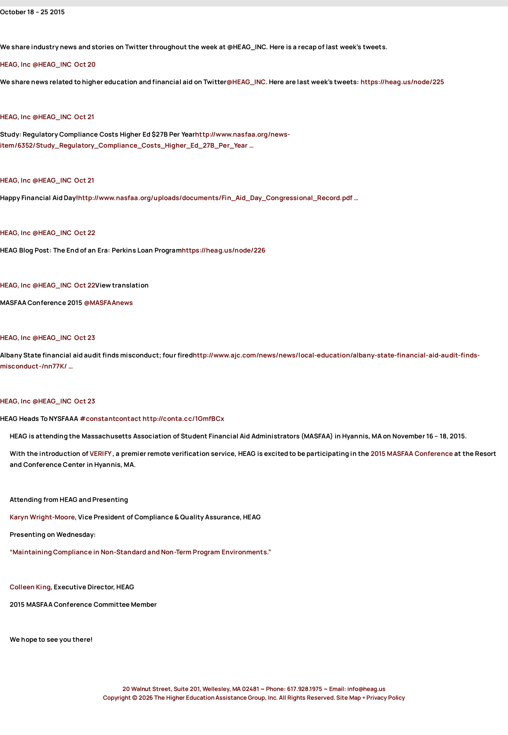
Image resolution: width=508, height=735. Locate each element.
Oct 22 (84, 232)
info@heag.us (366, 689)
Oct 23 (84, 337)
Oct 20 (85, 64)
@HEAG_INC (245, 81)
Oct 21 (84, 116)
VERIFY (100, 453)
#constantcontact (111, 418)
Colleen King (30, 586)
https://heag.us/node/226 (224, 250)
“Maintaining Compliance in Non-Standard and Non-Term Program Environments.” (140, 552)
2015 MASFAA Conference (412, 453)
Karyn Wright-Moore (42, 517)
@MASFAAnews (108, 302)
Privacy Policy (385, 697)
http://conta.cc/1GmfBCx (184, 418)
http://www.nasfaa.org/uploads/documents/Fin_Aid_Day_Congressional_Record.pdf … (218, 197)
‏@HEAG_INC (36, 64)
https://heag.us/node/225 (403, 81)
